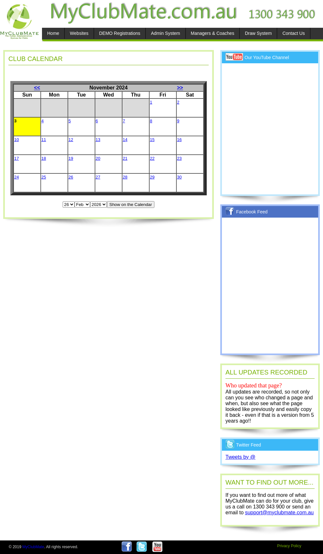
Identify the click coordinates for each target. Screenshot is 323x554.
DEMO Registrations (120, 33)
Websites (79, 33)
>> (180, 87)
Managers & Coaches (212, 33)
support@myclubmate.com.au (279, 512)
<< (37, 87)
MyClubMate (33, 547)
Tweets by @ (240, 457)
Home (53, 33)
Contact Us (293, 33)
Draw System (258, 33)
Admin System (165, 33)
